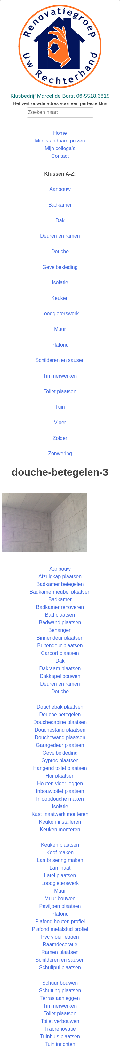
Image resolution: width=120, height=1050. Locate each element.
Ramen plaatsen (60, 952)
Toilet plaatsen (60, 391)
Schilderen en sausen (60, 360)
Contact (60, 156)
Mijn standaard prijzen (60, 140)
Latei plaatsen (60, 875)
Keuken (59, 298)
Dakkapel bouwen (60, 676)
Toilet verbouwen (60, 1021)
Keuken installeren (60, 821)
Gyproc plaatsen (60, 760)
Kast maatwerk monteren (60, 814)
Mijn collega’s (60, 148)
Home (60, 133)
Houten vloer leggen (60, 783)
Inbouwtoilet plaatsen (60, 791)
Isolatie (60, 282)
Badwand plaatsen (60, 622)
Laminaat (60, 867)
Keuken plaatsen (60, 844)
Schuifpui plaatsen (60, 967)
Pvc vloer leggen (60, 936)
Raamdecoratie (60, 944)
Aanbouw (60, 189)
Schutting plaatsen (60, 990)
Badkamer (60, 205)
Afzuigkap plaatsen (60, 576)
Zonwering (60, 453)
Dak (59, 220)
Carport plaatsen (60, 653)
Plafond (59, 345)
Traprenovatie (60, 1028)
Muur (60, 329)
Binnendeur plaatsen (60, 637)
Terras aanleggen (60, 998)
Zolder (60, 438)
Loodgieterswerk (60, 313)
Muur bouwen (60, 898)
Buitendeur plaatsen (60, 645)
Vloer (60, 422)
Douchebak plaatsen (60, 706)
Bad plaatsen (60, 614)
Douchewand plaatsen (60, 737)
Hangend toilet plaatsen (60, 768)
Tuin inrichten (60, 1044)
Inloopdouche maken (60, 798)
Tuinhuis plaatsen (60, 1036)
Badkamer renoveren (60, 607)
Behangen (60, 630)
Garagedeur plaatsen (60, 745)
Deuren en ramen (60, 236)
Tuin (60, 407)
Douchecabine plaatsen (60, 722)
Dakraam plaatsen (60, 668)
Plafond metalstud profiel (60, 929)
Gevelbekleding (59, 267)
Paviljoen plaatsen (60, 906)
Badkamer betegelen (60, 584)
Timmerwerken (60, 376)
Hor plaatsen (60, 775)
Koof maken (60, 852)
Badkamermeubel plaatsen (59, 591)
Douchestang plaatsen (60, 729)
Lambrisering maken (60, 860)
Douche (60, 251)
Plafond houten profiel (60, 921)
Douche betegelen (60, 714)
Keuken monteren (60, 829)
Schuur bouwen (60, 982)
